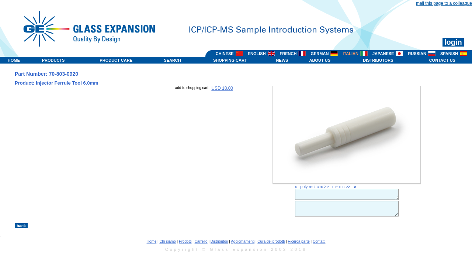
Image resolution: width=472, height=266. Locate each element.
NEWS (282, 60)
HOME (14, 60)
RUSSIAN (417, 53)
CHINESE (225, 53)
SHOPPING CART (230, 60)
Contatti (319, 241)
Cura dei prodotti (271, 241)
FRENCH (288, 53)
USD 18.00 (222, 88)
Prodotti (185, 241)
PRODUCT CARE (116, 60)
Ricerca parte (298, 241)
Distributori (219, 241)
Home (152, 241)
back (21, 226)
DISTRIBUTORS (378, 60)
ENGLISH (257, 53)
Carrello (201, 241)
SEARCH (172, 60)
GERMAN (319, 53)
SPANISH (449, 53)
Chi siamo (167, 241)
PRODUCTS (53, 60)
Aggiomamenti (242, 241)
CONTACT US (442, 60)
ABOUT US (319, 60)
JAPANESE (383, 53)
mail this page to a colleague (444, 3)
